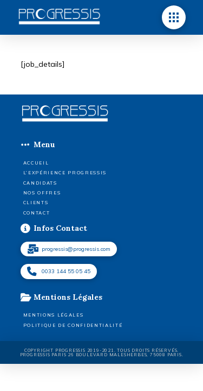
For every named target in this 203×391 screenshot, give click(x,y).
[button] (174, 17)
